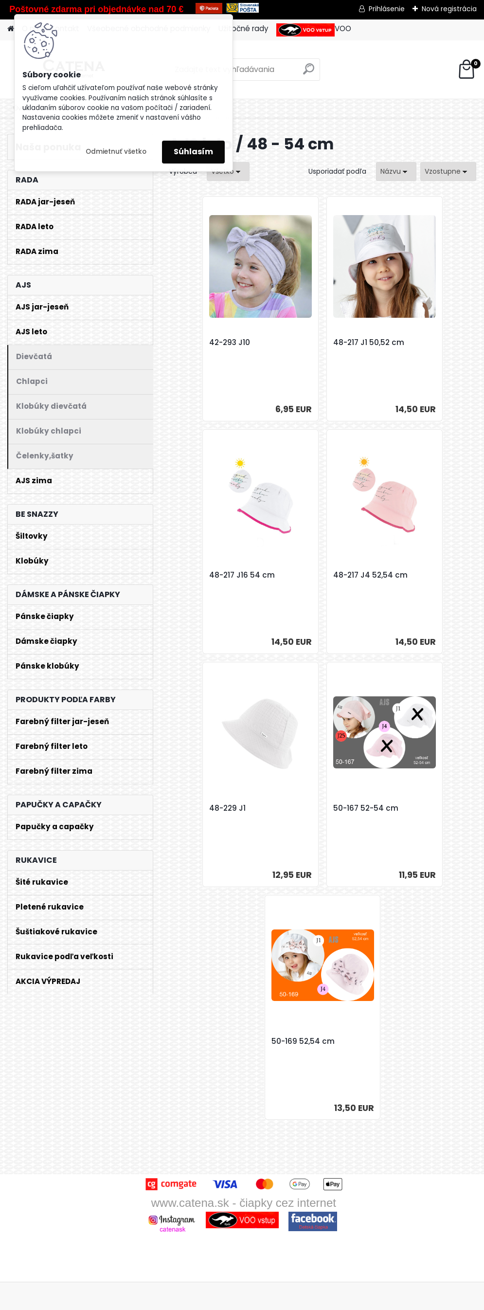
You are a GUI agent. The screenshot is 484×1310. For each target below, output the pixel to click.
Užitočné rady (243, 28)
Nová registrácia (449, 9)
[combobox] (396, 171)
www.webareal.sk (281, 1300)
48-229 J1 (300, 575)
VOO (313, 29)
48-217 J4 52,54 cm (216, 575)
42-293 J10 (199, 342)
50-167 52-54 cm (416, 575)
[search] (308, 72)
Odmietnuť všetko (116, 151)
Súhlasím (193, 151)
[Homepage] (10, 28)
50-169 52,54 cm (313, 808)
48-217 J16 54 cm (417, 342)
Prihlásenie (387, 9)
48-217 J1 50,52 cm (317, 342)
